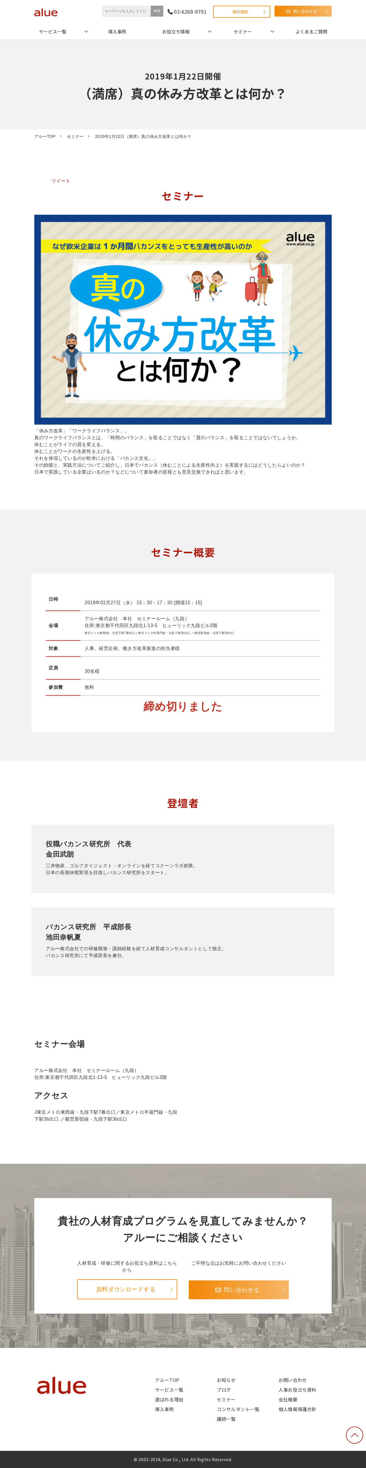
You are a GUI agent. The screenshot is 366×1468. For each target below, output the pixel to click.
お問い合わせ (293, 1380)
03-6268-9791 (190, 11)
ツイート (61, 180)
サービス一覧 (52, 31)
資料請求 (240, 12)
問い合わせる (305, 11)
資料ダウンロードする (125, 1289)
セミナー (243, 31)
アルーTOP (44, 136)
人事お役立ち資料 (298, 1389)
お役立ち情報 (176, 31)
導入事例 (117, 31)
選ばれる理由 (169, 1399)
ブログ (224, 1389)
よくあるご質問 (311, 31)
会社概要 (288, 1399)
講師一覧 (226, 1418)
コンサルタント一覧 (238, 1409)
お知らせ (226, 1380)
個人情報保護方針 (298, 1409)
